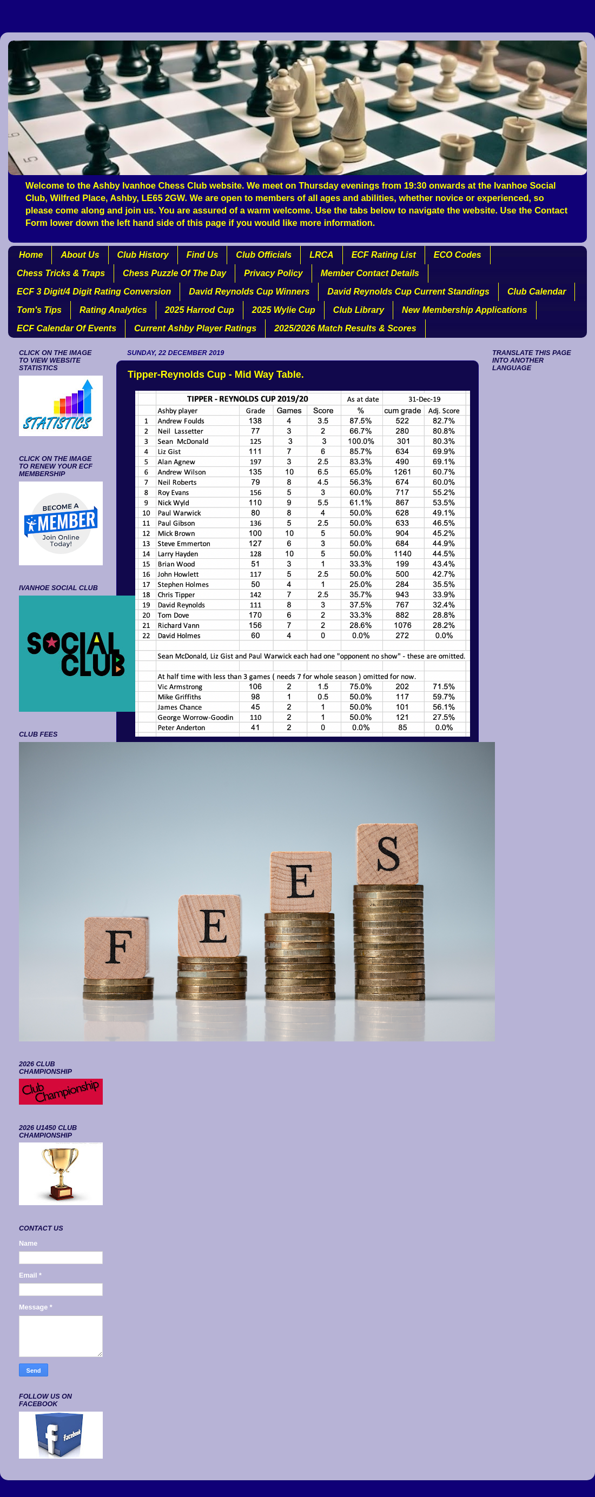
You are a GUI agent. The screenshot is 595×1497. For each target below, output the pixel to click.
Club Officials (264, 254)
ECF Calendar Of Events (66, 328)
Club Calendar (536, 291)
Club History (143, 254)
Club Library (358, 310)
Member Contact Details (370, 273)
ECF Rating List (384, 254)
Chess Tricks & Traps (61, 273)
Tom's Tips (39, 310)
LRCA (321, 254)
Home (31, 254)
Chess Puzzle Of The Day (174, 273)
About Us (80, 254)
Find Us (203, 254)
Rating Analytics (113, 310)
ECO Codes (457, 254)
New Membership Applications (464, 310)
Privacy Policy (273, 273)
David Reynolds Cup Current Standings (408, 291)
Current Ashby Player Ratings (195, 328)
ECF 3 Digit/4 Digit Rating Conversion (94, 291)
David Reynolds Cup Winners (249, 291)
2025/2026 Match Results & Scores (345, 328)
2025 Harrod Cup (199, 310)
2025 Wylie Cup (283, 310)
